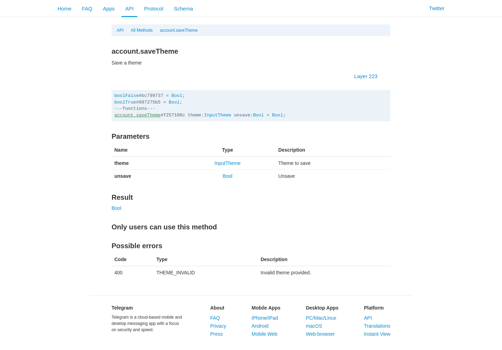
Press (216, 334)
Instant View (377, 334)
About (217, 308)
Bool (177, 95)
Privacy (218, 326)
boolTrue (125, 102)
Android (260, 326)
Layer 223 (369, 76)
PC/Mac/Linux (321, 318)
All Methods (142, 30)
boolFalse (126, 95)
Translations (377, 326)
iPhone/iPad (265, 318)
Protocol (153, 9)
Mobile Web (264, 334)
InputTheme (217, 115)
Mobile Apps (266, 308)
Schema (183, 9)
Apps (109, 9)
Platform (374, 308)
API (129, 9)
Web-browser (320, 334)
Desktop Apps (322, 308)
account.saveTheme (179, 30)
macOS (314, 326)
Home (64, 9)
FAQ (87, 9)
